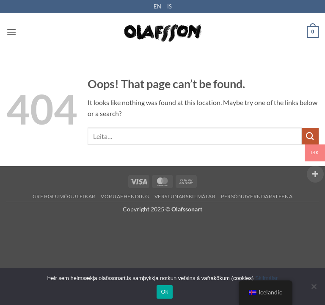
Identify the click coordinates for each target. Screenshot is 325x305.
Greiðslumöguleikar (64, 196)
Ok (164, 291)
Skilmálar (266, 278)
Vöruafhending (125, 196)
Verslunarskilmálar (185, 196)
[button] (11, 32)
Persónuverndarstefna (256, 196)
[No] (313, 289)
